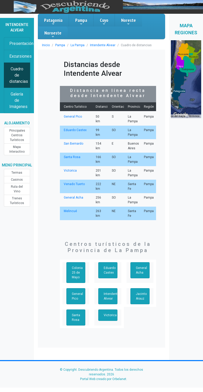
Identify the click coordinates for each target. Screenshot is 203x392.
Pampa (81, 21)
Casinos (17, 179)
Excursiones (19, 56)
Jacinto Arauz (141, 296)
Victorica (70, 170)
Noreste (128, 21)
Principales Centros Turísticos (17, 135)
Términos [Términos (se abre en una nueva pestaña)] (194, 116)
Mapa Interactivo (17, 149)
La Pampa (78, 45)
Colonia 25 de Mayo (77, 272)
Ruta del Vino (17, 189)
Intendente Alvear (102, 45)
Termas (16, 172)
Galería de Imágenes (18, 100)
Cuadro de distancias (18, 75)
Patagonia (53, 21)
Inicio (46, 45)
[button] (179, 91)
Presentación (19, 43)
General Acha (73, 197)
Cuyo (104, 21)
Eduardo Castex (75, 130)
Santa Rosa (72, 157)
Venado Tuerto (74, 184)
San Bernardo (73, 143)
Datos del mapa (176, 116)
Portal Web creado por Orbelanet (103, 379)
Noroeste (52, 34)
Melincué (70, 211)
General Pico (73, 116)
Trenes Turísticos (17, 201)
